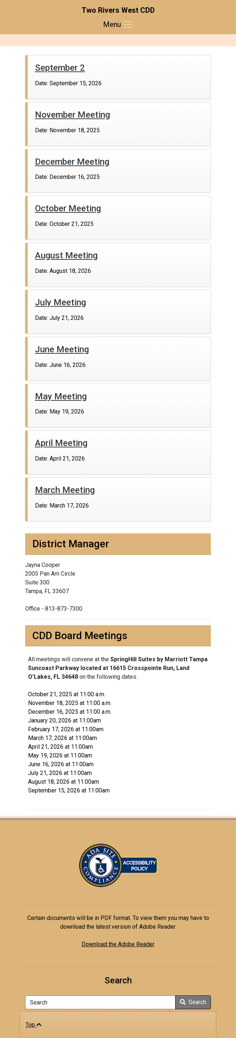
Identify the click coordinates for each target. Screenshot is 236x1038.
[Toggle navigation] (118, 24)
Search (193, 1002)
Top (33, 1024)
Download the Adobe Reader (118, 944)
